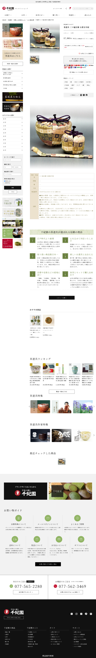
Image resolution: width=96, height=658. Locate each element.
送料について (54, 634)
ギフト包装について (56, 641)
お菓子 (7, 634)
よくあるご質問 (55, 644)
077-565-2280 (28, 586)
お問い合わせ (77, 632)
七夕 (78, 85)
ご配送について (55, 637)
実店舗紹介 (31, 637)
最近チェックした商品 (80, 639)
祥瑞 (66, 88)
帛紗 (72, 88)
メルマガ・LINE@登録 (80, 644)
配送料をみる (88, 46)
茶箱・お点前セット (20, 20)
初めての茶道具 (79, 82)
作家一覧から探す (12, 64)
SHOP (4, 20)
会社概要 (30, 634)
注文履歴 (76, 641)
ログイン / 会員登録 (79, 634)
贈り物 (7, 641)
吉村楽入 (89, 82)
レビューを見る (89, 33)
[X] (71, 614)
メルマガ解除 (77, 646)
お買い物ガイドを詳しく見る (48, 564)
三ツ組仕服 (30, 20)
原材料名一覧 (31, 641)
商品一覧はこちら (61, 391)
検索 (13, 187)
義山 (88, 85)
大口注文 (30, 639)
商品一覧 (7, 632)
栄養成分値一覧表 (33, 644)
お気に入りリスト (79, 637)
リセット (12, 191)
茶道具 (10, 20)
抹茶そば (7, 639)
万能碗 (67, 85)
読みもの (30, 646)
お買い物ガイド (55, 632)
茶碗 (66, 82)
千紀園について (32, 632)
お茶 (6, 637)
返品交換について (56, 639)
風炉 (73, 85)
